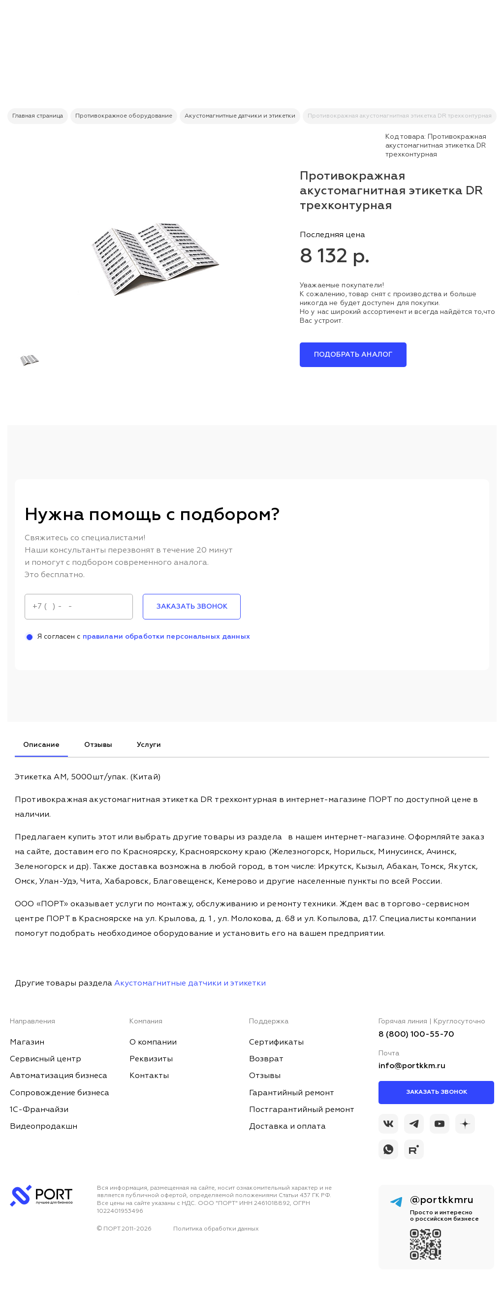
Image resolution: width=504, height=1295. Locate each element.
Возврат (266, 1059)
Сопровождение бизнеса (59, 1093)
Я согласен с (137, 636)
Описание (41, 744)
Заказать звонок (436, 1092)
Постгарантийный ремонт (301, 1110)
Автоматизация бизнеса (58, 1076)
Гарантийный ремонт (291, 1093)
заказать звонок (192, 606)
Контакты (149, 1076)
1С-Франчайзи (39, 1110)
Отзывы (98, 744)
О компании (153, 1043)
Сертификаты (276, 1043)
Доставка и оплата (287, 1127)
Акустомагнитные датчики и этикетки (190, 983)
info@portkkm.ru (411, 1066)
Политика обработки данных (216, 1229)
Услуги (149, 744)
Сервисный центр (45, 1059)
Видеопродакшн (43, 1127)
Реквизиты (151, 1059)
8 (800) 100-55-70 (416, 1035)
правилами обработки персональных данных (166, 636)
